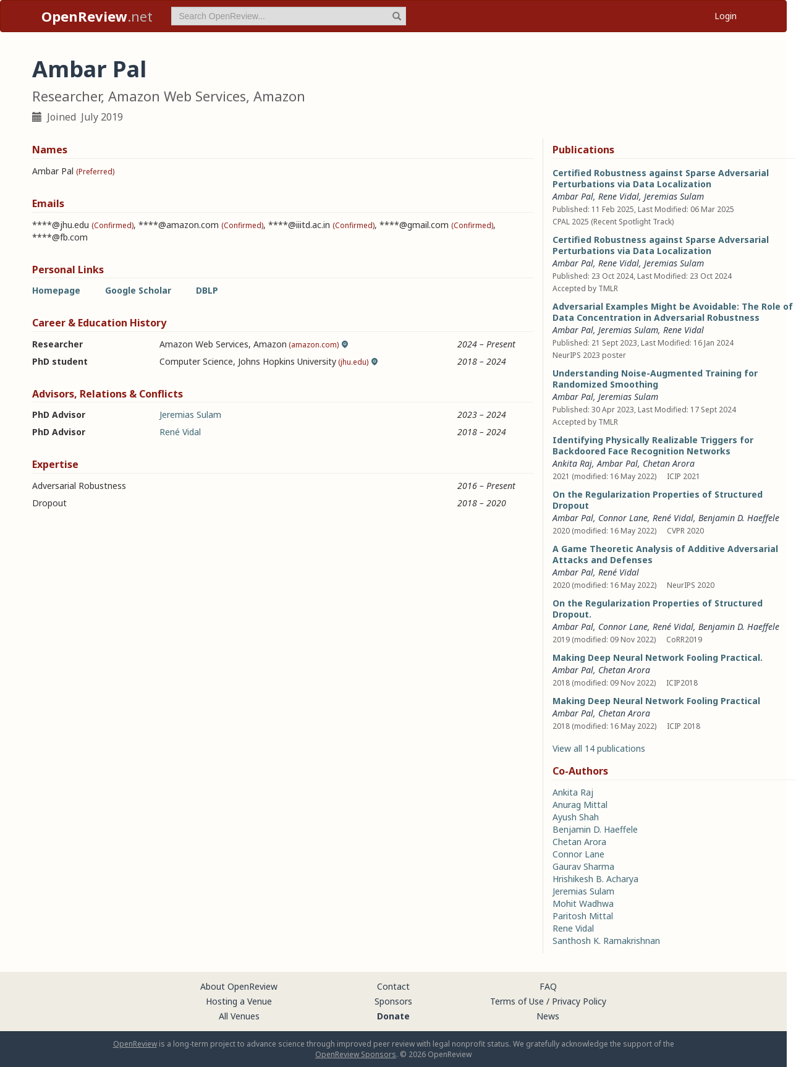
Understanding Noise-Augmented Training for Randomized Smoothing (655, 378)
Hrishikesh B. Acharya (595, 879)
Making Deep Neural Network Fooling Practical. (658, 657)
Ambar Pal (573, 196)
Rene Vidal (618, 196)
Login (725, 16)
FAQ (548, 986)
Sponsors (393, 1001)
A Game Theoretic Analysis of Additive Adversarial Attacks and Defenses (665, 554)
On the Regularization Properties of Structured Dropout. (658, 608)
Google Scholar (138, 290)
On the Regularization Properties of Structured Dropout (658, 499)
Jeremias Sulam (190, 414)
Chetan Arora (669, 463)
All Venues (239, 1016)
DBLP (207, 290)
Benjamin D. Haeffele (738, 518)
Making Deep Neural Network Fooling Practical (656, 701)
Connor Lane (623, 518)
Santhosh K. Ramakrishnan (606, 940)
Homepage (56, 290)
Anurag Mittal (580, 804)
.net (97, 16)
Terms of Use (517, 1001)
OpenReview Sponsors (355, 1054)
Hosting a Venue (239, 1001)
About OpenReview (238, 986)
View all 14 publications (599, 748)
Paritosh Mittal (583, 916)
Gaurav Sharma (583, 866)
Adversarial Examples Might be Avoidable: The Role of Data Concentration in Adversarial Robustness (673, 311)
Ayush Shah (576, 817)
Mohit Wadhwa (583, 903)
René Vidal (180, 432)
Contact (393, 986)
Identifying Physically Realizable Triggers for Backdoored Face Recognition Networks (653, 445)
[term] (288, 16)
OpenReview (135, 1044)
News (547, 1016)
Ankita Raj (572, 463)
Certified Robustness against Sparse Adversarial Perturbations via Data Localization (661, 178)
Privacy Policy (579, 1001)
